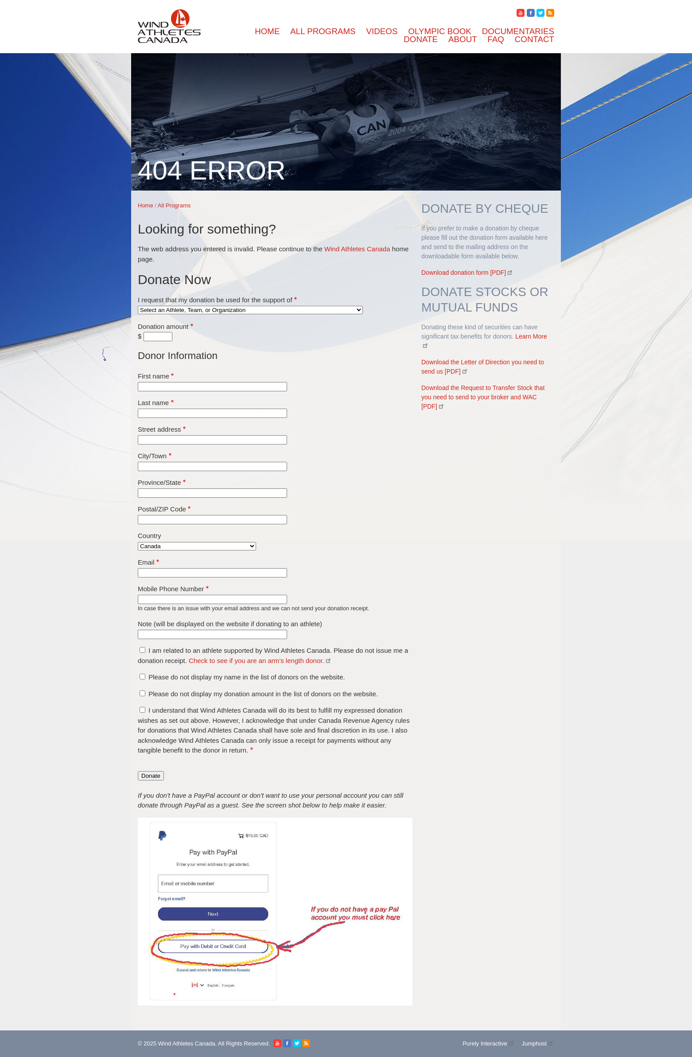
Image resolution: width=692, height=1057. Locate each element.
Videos (382, 31)
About (462, 39)
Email (146, 562)
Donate (421, 39)
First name (153, 376)
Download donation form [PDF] (467, 272)
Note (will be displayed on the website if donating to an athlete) (230, 624)
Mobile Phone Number (171, 589)
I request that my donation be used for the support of (215, 300)
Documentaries (518, 31)
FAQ (495, 39)
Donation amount (163, 326)
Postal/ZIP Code (162, 509)
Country (149, 535)
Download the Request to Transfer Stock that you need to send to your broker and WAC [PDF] (482, 397)
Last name (153, 402)
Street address (159, 429)
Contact (534, 39)
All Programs (322, 31)
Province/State (159, 482)
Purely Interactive (489, 1043)
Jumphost (537, 1043)
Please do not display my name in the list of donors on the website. (246, 677)
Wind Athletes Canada (357, 249)
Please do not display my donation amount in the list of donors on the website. (263, 694)
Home (267, 31)
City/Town (152, 456)
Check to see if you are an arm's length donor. (260, 660)
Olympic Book (439, 31)
